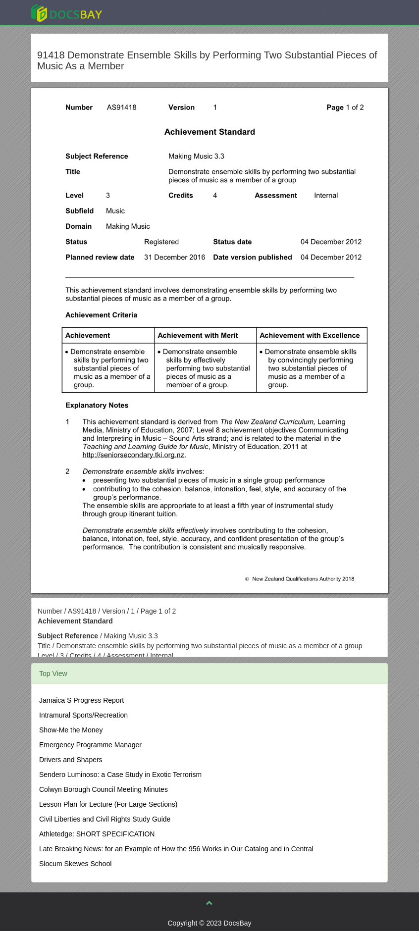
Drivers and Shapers (71, 760)
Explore (141, 12)
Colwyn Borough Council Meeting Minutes (103, 789)
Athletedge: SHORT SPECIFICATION (97, 834)
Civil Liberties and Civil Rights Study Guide (104, 819)
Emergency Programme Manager (90, 745)
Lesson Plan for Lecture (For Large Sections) (108, 804)
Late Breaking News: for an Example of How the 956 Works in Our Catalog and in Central (176, 849)
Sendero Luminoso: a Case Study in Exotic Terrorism (120, 774)
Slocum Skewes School (75, 864)
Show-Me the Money (71, 730)
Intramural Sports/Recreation (83, 715)
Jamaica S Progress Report (81, 700)
